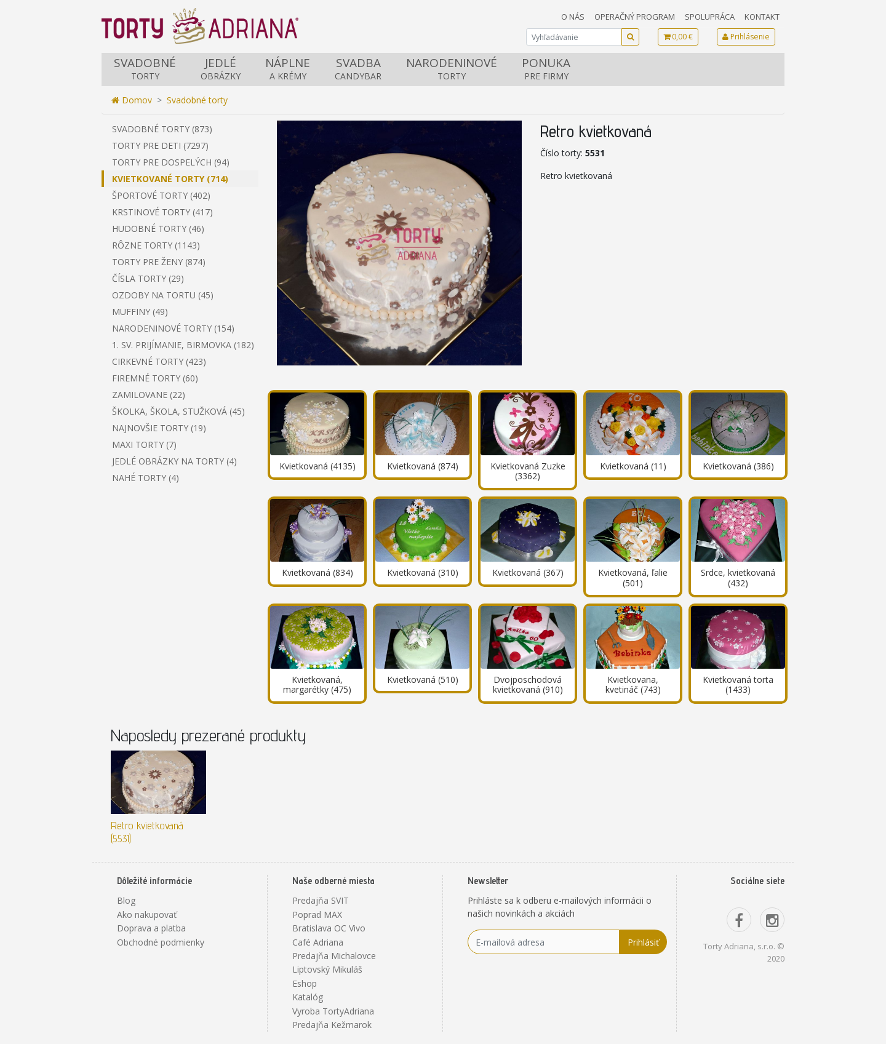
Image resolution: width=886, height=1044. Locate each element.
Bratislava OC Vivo (328, 928)
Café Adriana (317, 942)
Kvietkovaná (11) (633, 466)
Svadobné (145, 68)
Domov (131, 100)
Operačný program (634, 16)
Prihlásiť (643, 942)
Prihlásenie (746, 36)
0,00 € (678, 36)
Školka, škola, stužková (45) (178, 411)
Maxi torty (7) (144, 444)
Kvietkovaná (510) (422, 679)
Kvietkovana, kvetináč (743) (633, 685)
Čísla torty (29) (148, 278)
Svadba (358, 68)
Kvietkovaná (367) (528, 572)
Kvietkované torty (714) (170, 179)
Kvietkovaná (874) (422, 466)
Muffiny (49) (140, 311)
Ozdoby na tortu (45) (163, 295)
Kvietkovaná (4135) (317, 466)
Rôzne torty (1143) (156, 245)
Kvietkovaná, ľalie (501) (633, 578)
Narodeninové (451, 68)
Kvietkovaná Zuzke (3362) (527, 471)
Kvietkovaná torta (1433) (738, 685)
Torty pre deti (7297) (160, 145)
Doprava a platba (151, 928)
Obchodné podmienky (160, 942)
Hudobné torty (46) (158, 228)
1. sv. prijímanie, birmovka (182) (183, 345)
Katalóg (307, 997)
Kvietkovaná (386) (738, 466)
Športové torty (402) (161, 195)
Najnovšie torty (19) (159, 428)
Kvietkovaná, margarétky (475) (317, 685)
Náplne (287, 68)
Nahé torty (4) (145, 478)
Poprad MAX (317, 914)
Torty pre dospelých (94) (170, 162)
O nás (573, 16)
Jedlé (221, 68)
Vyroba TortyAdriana (333, 1011)
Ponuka (546, 68)
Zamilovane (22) (148, 394)
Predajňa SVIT (320, 900)
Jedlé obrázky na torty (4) (174, 461)
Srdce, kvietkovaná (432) (738, 578)
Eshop (304, 983)
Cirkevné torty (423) (159, 361)
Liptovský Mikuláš (327, 969)
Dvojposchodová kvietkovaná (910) (528, 685)
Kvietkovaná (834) (317, 572)
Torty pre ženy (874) (159, 262)
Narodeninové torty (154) (173, 328)
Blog (126, 900)
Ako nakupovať (147, 914)
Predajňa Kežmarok (332, 1024)
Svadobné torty (197, 100)
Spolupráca (710, 16)
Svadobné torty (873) (162, 129)
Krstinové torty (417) (162, 212)
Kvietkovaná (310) (422, 572)
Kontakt (762, 16)
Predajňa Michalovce (334, 956)
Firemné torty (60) (155, 378)
